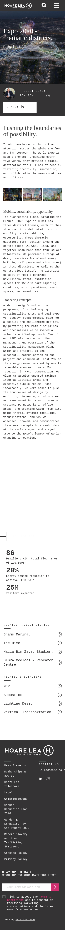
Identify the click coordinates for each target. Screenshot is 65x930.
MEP (7, 686)
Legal (8, 792)
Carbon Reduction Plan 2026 (15, 809)
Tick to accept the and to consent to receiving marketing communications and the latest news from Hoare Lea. (33, 903)
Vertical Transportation (27, 712)
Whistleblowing (15, 799)
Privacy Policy (15, 859)
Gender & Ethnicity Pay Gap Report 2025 (16, 824)
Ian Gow (27, 95)
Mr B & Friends (25, 919)
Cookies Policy (15, 853)
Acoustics (13, 695)
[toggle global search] (44, 5)
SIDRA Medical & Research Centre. (28, 662)
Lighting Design (19, 704)
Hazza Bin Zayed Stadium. (28, 652)
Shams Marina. (17, 634)
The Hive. (13, 643)
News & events (15, 765)
